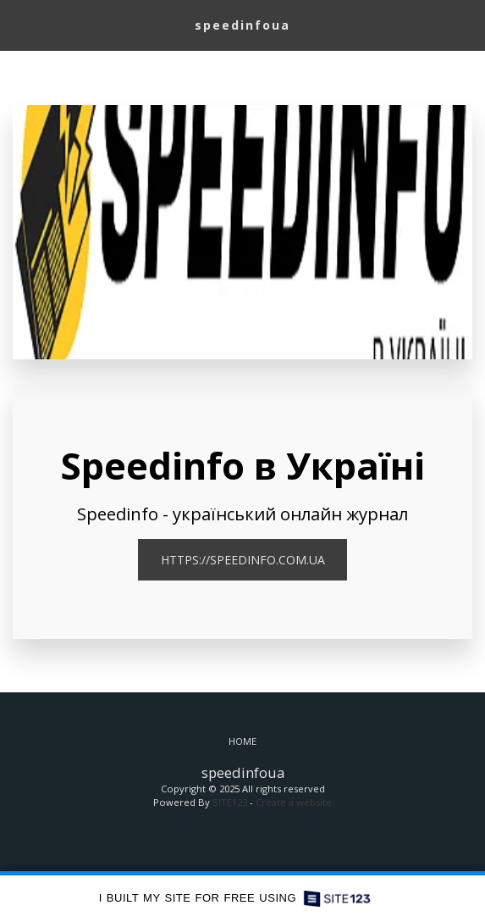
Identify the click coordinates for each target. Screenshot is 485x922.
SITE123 (229, 802)
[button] (18, 24)
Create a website (294, 802)
